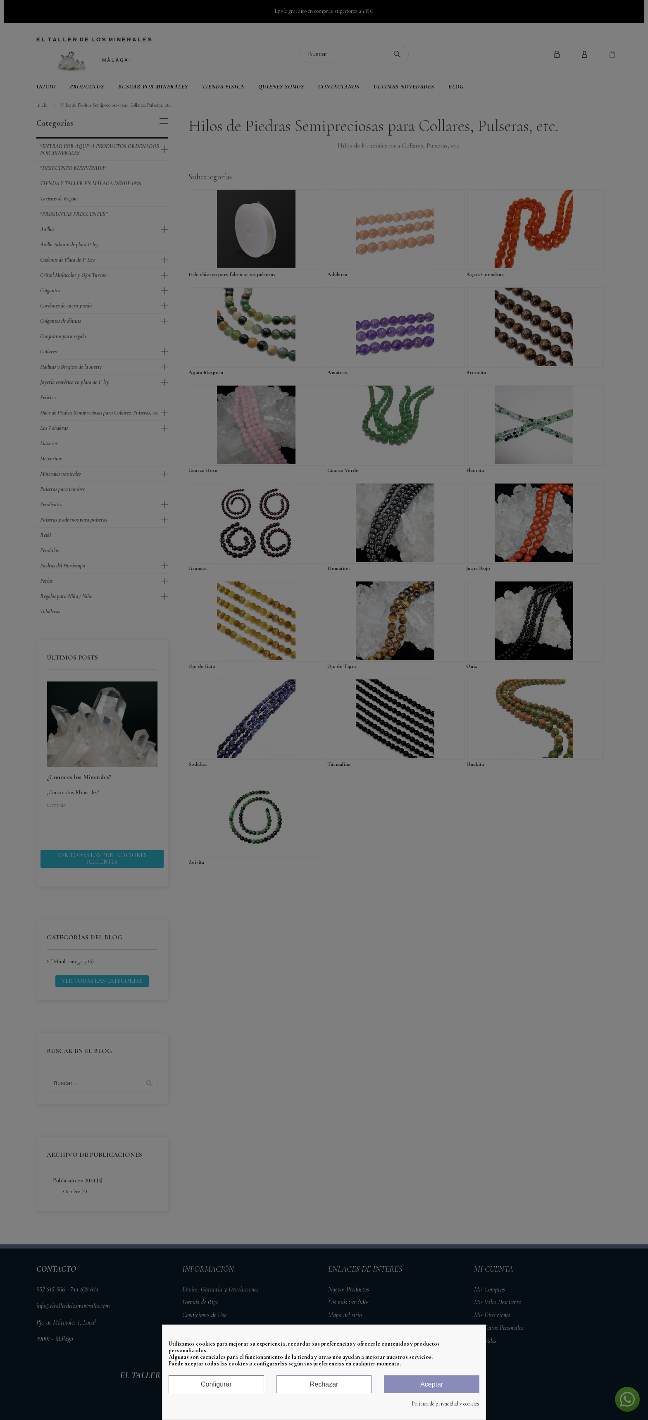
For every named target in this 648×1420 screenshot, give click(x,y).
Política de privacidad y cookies (445, 1404)
